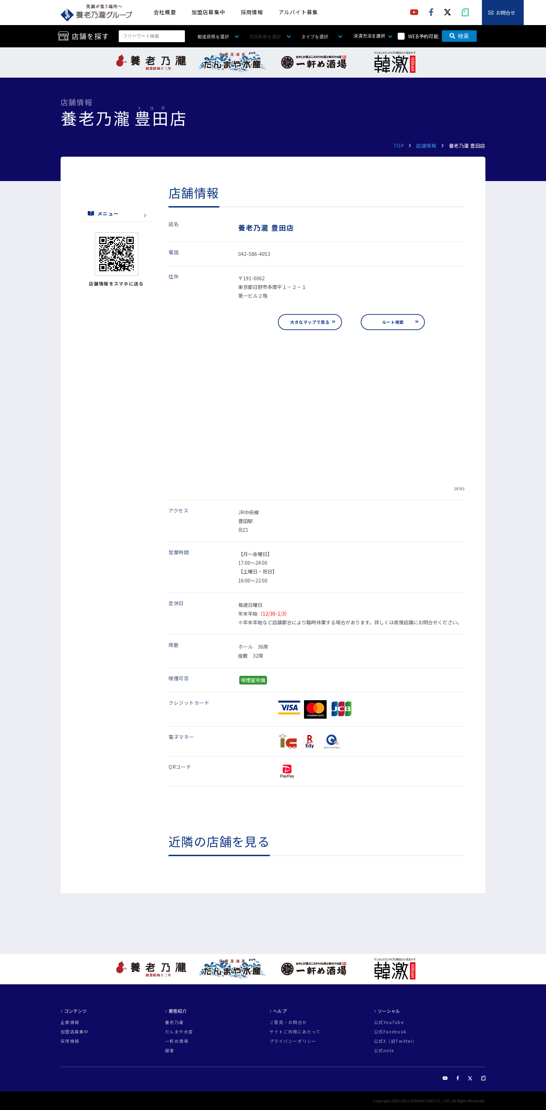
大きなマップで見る (309, 322)
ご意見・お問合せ (288, 1022)
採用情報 (252, 12)
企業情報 (70, 1022)
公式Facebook (390, 1032)
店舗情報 (426, 145)
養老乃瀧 (174, 1022)
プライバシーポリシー (293, 1041)
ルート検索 (393, 322)
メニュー (103, 213)
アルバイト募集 (298, 12)
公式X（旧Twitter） (395, 1041)
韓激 (169, 1050)
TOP (398, 145)
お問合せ (505, 12)
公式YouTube (389, 1022)
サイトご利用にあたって (295, 1032)
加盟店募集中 (208, 12)
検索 (459, 36)
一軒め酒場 (176, 1041)
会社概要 (165, 12)
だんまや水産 (179, 1032)
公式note (384, 1050)
